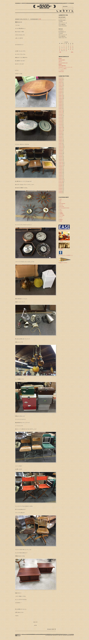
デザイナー (61, 216)
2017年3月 (60, 123)
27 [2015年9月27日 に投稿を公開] (59, 50)
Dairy (60, 200)
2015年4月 (60, 156)
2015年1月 (60, 160)
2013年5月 (60, 189)
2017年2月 (60, 124)
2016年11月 (61, 128)
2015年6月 (60, 153)
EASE (60, 202)
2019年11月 (61, 85)
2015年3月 (60, 157)
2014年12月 (61, 162)
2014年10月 (61, 165)
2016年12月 (61, 127)
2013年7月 (60, 186)
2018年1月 (60, 108)
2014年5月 (60, 172)
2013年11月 (61, 181)
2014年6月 (60, 171)
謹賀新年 (60, 58)
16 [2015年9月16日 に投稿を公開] (66, 47)
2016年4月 (60, 139)
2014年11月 (61, 163)
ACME (60, 199)
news (60, 209)
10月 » (72, 52)
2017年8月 (60, 115)
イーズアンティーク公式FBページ (66, 255)
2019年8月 (60, 86)
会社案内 (61, 248)
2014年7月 (60, 169)
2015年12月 (61, 144)
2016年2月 (60, 141)
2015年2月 (60, 159)
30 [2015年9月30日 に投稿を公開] (66, 50)
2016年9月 (60, 131)
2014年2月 (60, 176)
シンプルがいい (61, 70)
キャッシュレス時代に (63, 68)
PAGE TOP (51, 629)
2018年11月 (61, 96)
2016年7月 (60, 134)
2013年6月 (60, 188)
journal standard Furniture (64, 207)
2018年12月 (61, 95)
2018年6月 (60, 101)
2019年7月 (60, 88)
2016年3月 (60, 140)
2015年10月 (61, 147)
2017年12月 (61, 110)
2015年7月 (60, 152)
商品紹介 (61, 219)
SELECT (60, 210)
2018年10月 (61, 98)
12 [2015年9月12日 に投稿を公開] (72, 46)
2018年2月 (60, 107)
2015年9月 (60, 149)
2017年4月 (60, 121)
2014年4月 (60, 173)
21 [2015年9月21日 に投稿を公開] (61, 49)
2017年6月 (60, 118)
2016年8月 (60, 133)
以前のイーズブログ (63, 262)
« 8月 (60, 52)
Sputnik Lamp (61, 71)
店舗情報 (61, 241)
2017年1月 (60, 126)
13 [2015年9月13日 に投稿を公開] (59, 47)
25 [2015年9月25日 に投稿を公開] (70, 49)
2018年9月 (60, 99)
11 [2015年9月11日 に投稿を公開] (70, 46)
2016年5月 (60, 137)
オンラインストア (62, 230)
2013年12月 (61, 179)
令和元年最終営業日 (62, 65)
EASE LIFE (61, 205)
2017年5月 (60, 120)
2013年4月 (60, 191)
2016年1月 (60, 143)
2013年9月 (60, 184)
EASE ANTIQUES (62, 203)
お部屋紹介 (61, 213)
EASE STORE (61, 206)
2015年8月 (60, 150)
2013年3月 (60, 192)
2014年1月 (60, 178)
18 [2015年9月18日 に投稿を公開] (70, 47)
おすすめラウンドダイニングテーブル (65, 67)
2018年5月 (60, 102)
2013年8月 (60, 185)
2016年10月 (61, 130)
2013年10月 (61, 182)
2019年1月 (60, 94)
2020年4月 (60, 81)
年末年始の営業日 (62, 60)
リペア (60, 218)
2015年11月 (61, 146)
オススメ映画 (61, 215)
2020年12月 (61, 79)
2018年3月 (60, 105)
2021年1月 (60, 78)
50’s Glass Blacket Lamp (63, 62)
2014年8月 (60, 168)
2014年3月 (60, 175)
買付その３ (18, 22)
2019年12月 (61, 83)
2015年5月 (60, 155)
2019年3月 (60, 92)
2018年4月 (60, 104)
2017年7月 (60, 117)
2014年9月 (60, 166)
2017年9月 (60, 114)
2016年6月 (60, 136)
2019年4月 (60, 91)
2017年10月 (61, 112)
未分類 (39, 19)
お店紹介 (61, 212)
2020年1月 (60, 82)
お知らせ (60, 61)
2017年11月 (61, 111)
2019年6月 (60, 89)
